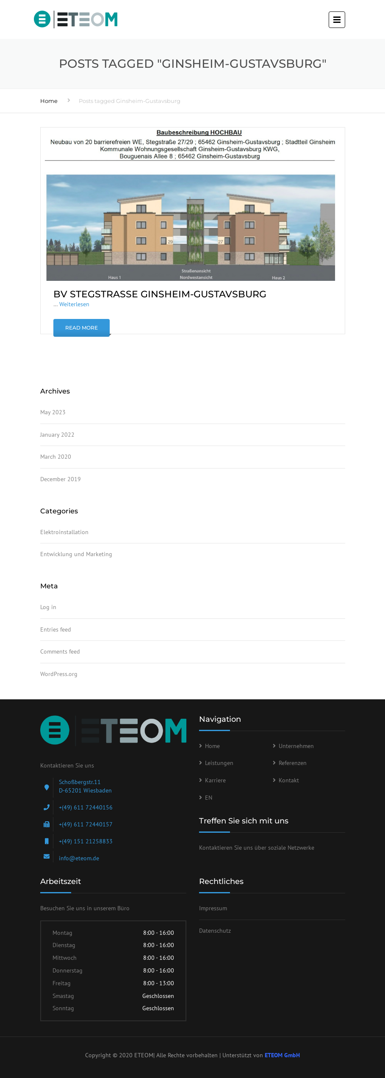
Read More (81, 327)
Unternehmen (296, 746)
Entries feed (55, 629)
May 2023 (53, 412)
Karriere (215, 780)
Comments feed (60, 651)
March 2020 (55, 456)
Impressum (213, 908)
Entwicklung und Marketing (76, 554)
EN (208, 797)
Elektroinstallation (64, 532)
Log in (48, 607)
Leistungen (219, 763)
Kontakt (289, 780)
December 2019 (60, 479)
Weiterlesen (74, 304)
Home (49, 100)
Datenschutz (215, 930)
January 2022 (57, 434)
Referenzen (293, 763)
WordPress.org (59, 674)
